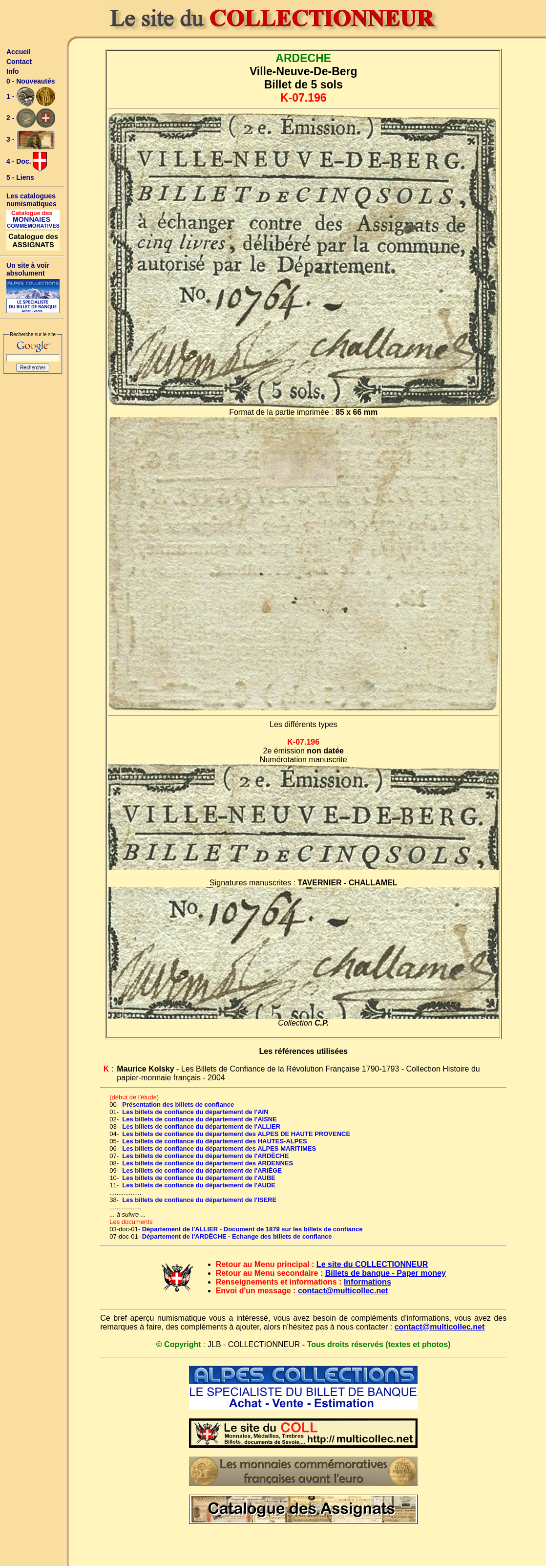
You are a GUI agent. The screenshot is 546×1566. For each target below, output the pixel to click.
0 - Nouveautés (30, 81)
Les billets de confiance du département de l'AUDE (198, 1185)
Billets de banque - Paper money (385, 1273)
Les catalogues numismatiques (31, 200)
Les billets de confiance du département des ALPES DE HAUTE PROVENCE (236, 1133)
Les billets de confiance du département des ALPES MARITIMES (219, 1148)
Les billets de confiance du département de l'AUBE (198, 1177)
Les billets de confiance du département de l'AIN (195, 1112)
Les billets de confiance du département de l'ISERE (199, 1199)
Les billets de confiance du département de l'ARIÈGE (202, 1170)
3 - (30, 140)
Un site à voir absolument (27, 269)
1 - (30, 97)
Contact (19, 61)
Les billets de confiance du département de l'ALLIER (201, 1126)
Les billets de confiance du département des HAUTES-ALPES (214, 1141)
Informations (367, 1282)
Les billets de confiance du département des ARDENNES (207, 1163)
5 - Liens (20, 177)
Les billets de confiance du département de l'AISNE (199, 1119)
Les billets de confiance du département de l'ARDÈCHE (205, 1155)
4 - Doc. (26, 162)
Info (12, 71)
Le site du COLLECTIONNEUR (372, 1264)
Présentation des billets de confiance (178, 1104)
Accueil (18, 52)
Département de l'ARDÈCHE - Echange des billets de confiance (237, 1236)
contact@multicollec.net (343, 1291)
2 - (30, 118)
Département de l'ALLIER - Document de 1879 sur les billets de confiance (252, 1229)
